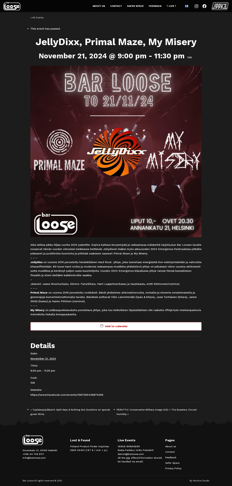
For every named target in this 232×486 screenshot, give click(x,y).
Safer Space (135, 6)
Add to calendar (116, 326)
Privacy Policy (173, 468)
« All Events (37, 17)
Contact (116, 6)
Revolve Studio (201, 480)
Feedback (155, 6)
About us (99, 6)
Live (171, 6)
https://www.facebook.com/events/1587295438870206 (66, 394)
